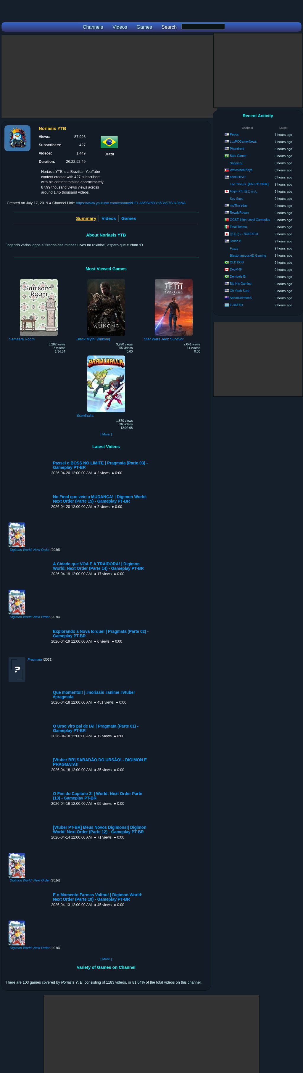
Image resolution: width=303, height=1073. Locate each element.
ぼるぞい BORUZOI (244, 234)
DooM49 (236, 269)
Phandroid (237, 148)
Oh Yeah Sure (239, 290)
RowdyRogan (239, 212)
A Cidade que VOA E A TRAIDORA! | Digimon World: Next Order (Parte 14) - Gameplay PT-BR (98, 566)
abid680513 (238, 177)
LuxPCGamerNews (243, 141)
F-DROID (236, 305)
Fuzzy (234, 248)
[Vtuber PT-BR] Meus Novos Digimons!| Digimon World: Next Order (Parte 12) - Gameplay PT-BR (99, 829)
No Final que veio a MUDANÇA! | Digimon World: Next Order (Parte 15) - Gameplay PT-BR (100, 499)
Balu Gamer (238, 155)
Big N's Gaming (241, 283)
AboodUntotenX (241, 298)
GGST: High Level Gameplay (250, 219)
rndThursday (238, 205)
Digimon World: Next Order (30, 549)
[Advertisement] (109, 76)
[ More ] (106, 434)
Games (128, 218)
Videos (108, 218)
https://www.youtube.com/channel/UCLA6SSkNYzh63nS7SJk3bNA (131, 203)
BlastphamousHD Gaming (248, 255)
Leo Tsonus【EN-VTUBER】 (250, 184)
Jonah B (235, 241)
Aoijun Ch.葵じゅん (243, 191)
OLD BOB (237, 262)
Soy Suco (236, 198)
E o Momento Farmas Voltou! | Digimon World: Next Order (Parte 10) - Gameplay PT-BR (97, 897)
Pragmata (35, 659)
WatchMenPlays (241, 170)
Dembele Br (238, 276)
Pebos (234, 134)
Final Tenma (238, 227)
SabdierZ (236, 163)
